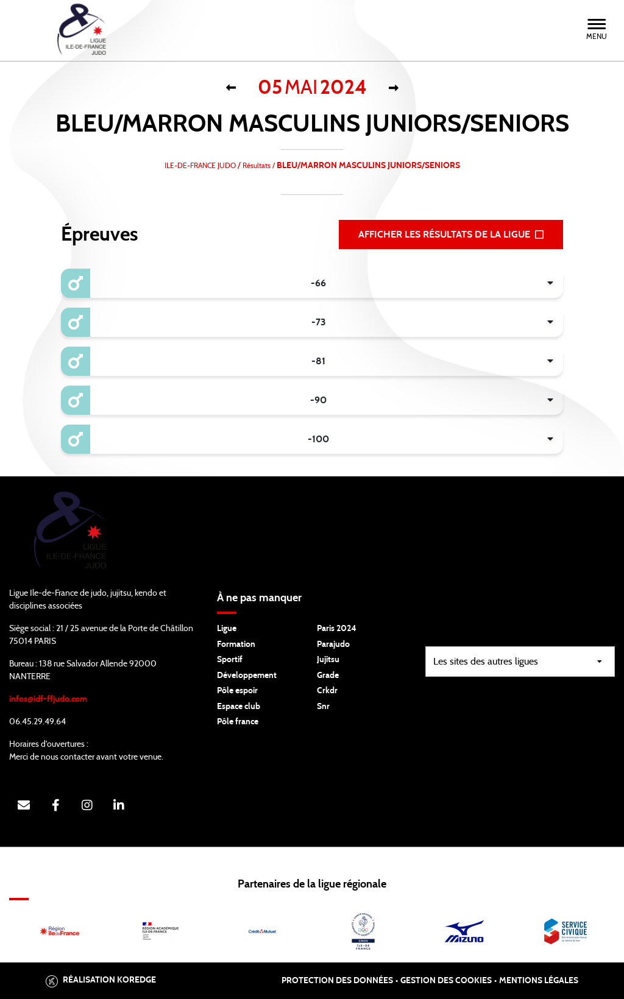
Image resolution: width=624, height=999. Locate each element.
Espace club (238, 706)
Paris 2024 (336, 628)
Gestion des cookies (446, 980)
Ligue (226, 628)
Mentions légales (538, 980)
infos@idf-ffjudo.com (48, 699)
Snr (323, 706)
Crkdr (327, 691)
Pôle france (237, 722)
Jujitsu (328, 659)
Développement (247, 675)
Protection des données (337, 980)
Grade (328, 675)
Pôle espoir (237, 691)
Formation (236, 644)
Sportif (230, 659)
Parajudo (333, 644)
